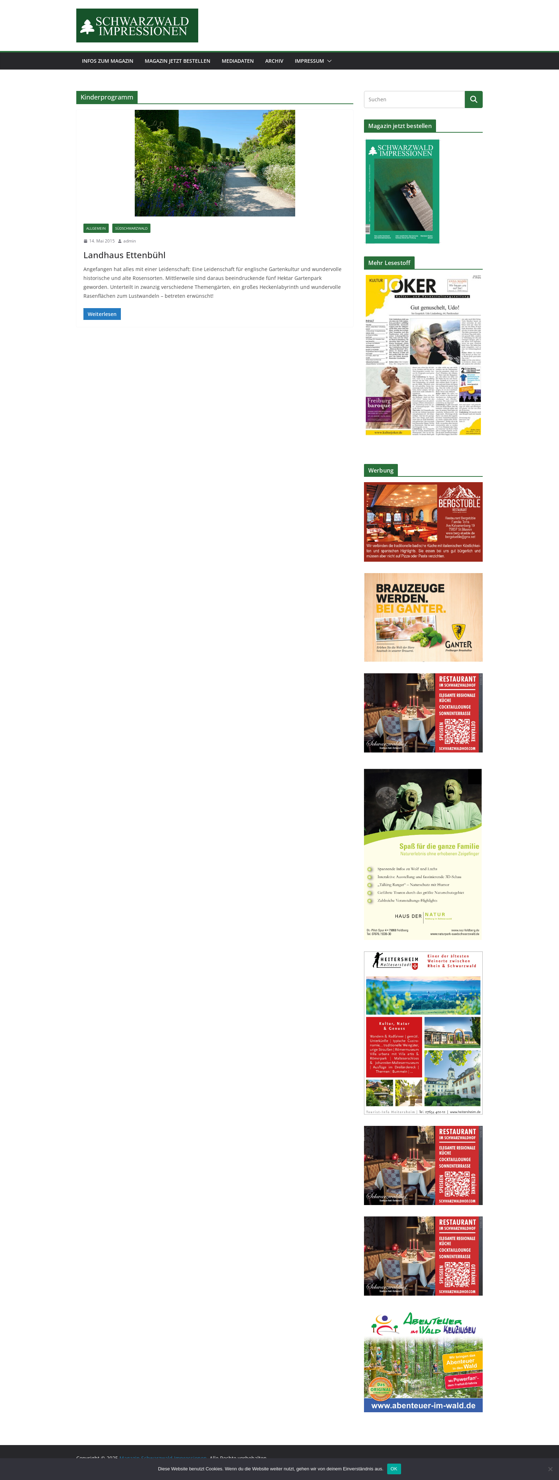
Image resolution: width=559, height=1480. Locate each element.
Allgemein (96, 228)
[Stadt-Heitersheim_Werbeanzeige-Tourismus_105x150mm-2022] (423, 956)
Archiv (274, 60)
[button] (328, 61)
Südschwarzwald (131, 228)
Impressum (309, 60)
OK (394, 1468)
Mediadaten (238, 60)
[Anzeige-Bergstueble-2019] (423, 486)
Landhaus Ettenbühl (124, 255)
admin (129, 241)
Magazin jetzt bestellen (177, 60)
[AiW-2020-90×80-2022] (423, 1311)
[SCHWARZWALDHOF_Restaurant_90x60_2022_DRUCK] (423, 677)
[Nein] (550, 1469)
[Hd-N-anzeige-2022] (423, 768)
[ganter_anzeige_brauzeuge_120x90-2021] (423, 577)
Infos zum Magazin (107, 60)
